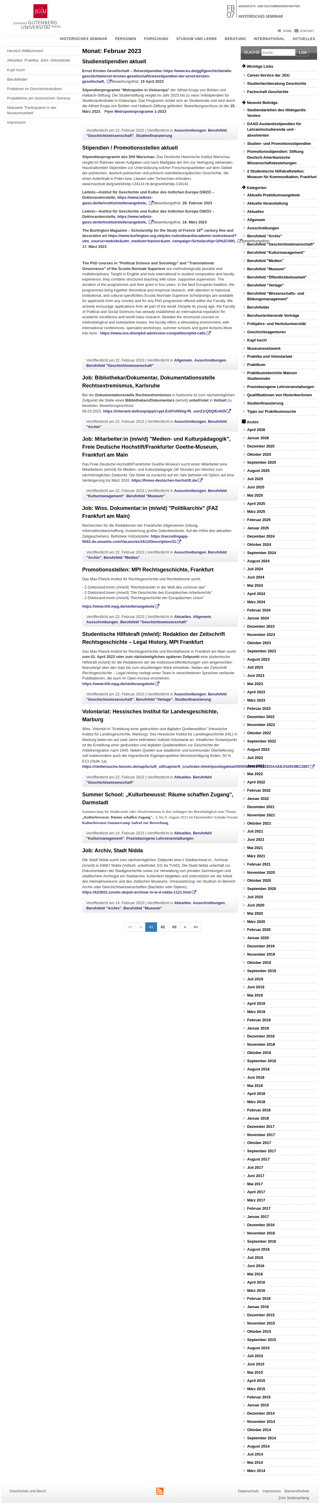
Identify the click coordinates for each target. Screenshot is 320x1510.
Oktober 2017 (259, 1143)
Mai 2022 (255, 774)
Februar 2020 (259, 929)
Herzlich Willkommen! (25, 51)
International (269, 39)
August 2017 (258, 1159)
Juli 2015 (255, 1356)
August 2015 (258, 1348)
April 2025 (256, 503)
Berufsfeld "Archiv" (103, 908)
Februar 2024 (259, 610)
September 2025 (261, 462)
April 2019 (256, 1003)
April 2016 (256, 1282)
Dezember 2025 (261, 446)
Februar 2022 (259, 790)
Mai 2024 (255, 585)
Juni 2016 (255, 1266)
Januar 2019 (258, 1028)
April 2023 (256, 692)
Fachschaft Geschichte (267, 91)
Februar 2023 (259, 708)
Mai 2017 (255, 1184)
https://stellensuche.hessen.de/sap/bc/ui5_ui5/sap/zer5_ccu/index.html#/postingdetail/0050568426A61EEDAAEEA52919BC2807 (196, 766)
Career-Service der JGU (268, 75)
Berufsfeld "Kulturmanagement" (276, 252)
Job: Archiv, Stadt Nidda (112, 850)
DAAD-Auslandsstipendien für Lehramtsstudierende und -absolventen (274, 129)
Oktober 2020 (259, 880)
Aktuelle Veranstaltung (267, 203)
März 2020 (256, 921)
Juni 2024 (255, 577)
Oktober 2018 (259, 1052)
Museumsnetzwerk (264, 348)
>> (195, 927)
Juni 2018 (255, 1077)
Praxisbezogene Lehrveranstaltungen (160, 838)
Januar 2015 (258, 1405)
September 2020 (261, 888)
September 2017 (261, 1151)
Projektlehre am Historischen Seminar (38, 98)
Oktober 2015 (259, 1331)
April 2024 (256, 593)
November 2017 (261, 1135)
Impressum (16, 122)
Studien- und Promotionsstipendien (279, 143)
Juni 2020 (255, 905)
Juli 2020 (255, 897)
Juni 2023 (255, 675)
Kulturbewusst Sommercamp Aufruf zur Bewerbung (125, 823)
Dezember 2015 (261, 1315)
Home (287, 31)
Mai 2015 (255, 1372)
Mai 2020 (255, 913)
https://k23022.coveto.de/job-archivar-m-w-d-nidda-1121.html (136, 892)
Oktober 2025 (259, 454)
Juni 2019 (255, 987)
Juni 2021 (255, 839)
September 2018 (261, 1061)
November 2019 (261, 954)
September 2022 (261, 741)
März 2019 (256, 1012)
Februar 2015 (259, 1397)
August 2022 (258, 749)
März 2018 (256, 1102)
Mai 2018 (255, 1085)
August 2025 (258, 470)
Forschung (156, 39)
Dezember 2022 (261, 717)
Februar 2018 (259, 1110)
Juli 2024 (255, 569)
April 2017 (256, 1192)
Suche (252, 52)
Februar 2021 (259, 864)
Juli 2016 (255, 1257)
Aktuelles (304, 39)
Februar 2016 (259, 1298)
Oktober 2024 (259, 544)
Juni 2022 (255, 766)
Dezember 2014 (261, 1413)
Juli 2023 (255, 667)
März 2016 (256, 1290)
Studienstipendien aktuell (114, 61)
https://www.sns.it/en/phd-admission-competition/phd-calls (153, 333)
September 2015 (261, 1339)
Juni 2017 (255, 1175)
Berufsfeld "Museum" (145, 496)
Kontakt (307, 31)
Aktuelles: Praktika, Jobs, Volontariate (38, 60)
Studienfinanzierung (154, 135)
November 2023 (261, 634)
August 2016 (258, 1249)
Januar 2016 (258, 1307)
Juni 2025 (255, 487)
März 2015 (256, 1389)
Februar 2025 (259, 520)
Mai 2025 (255, 495)
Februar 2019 (259, 1020)
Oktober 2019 (259, 962)
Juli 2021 (255, 831)
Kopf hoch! (16, 70)
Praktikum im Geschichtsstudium (34, 89)
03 (174, 927)
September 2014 (261, 1438)
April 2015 (256, 1380)
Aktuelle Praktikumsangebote (273, 195)
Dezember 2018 (261, 1036)
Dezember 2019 (261, 946)
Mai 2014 (255, 1462)
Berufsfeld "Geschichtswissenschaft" (120, 365)
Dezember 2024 (261, 536)
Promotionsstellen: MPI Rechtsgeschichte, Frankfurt (148, 570)
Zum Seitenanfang (293, 1498)
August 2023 (258, 659)
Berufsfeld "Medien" (122, 557)
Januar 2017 (258, 1216)
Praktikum (256, 364)
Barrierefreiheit (296, 1491)
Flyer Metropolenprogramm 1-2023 (135, 111)
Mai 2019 (255, 995)
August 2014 (258, 1446)
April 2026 (256, 429)
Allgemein (183, 360)
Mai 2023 (255, 684)
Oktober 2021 (259, 823)
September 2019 (261, 971)
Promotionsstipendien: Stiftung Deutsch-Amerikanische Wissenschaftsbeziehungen (275, 157)
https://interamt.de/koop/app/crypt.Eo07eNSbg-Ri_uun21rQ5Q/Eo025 (164, 411)
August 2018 (258, 1069)
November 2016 (261, 1233)
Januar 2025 (258, 528)
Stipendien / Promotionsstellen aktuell (130, 148)
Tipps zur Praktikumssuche (271, 411)
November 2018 (261, 1044)
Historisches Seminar (83, 39)
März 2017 (256, 1200)
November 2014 (261, 1421)
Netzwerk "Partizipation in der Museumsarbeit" (31, 110)
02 (163, 927)
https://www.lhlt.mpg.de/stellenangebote (118, 606)
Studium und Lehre (196, 39)
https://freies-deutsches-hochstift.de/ (164, 480)
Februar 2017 (259, 1208)
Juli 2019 (255, 979)
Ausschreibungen (190, 130)
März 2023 (256, 700)
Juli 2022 (255, 757)
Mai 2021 (255, 848)
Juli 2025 (255, 479)
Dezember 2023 (261, 626)
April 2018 (256, 1093)
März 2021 (256, 856)
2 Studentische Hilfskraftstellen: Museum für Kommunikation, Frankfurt (282, 174)
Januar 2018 (258, 1118)
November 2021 (261, 815)
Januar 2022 (258, 798)
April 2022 (256, 782)
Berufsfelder (17, 79)
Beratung (235, 39)
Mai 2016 (255, 1274)
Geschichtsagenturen (266, 332)
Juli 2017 (255, 1167)
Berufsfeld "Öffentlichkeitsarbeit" (277, 277)
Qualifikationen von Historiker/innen (279, 395)
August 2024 (258, 561)
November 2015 (261, 1323)
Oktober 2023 (259, 643)
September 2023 (261, 651)
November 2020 (261, 872)
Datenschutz (248, 1491)
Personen (125, 39)
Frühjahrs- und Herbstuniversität (276, 323)
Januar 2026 (258, 438)
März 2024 (256, 602)
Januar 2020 (258, 938)
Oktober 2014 (259, 1430)
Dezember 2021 (261, 807)
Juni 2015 (255, 1364)
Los (302, 52)
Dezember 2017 (261, 1126)
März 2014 (256, 1470)
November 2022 (261, 724)
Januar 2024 (258, 618)
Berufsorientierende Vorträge (273, 315)
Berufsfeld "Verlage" (154, 699)
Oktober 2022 (259, 733)
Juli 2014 (255, 1454)
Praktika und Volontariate (269, 356)
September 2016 (261, 1241)
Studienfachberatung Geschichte (276, 83)
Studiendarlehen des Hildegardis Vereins (276, 113)
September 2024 (261, 553)
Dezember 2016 (261, 1225)
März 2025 (256, 511)
